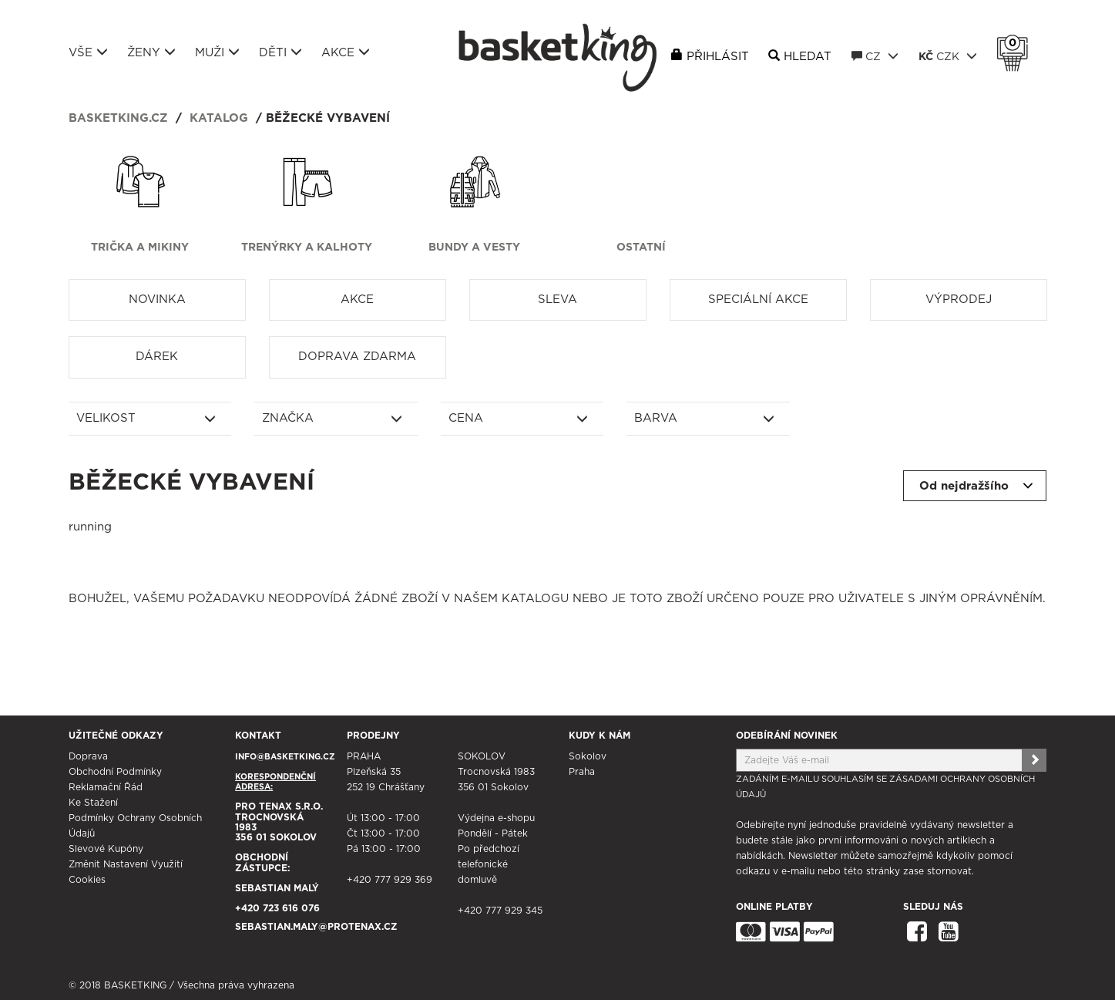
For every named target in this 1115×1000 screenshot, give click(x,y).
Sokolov (587, 756)
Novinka (157, 299)
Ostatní (641, 247)
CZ (874, 56)
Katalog (219, 118)
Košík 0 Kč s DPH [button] (1016, 43)
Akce (345, 52)
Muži (217, 52)
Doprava (88, 756)
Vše (88, 52)
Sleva (557, 299)
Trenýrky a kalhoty (306, 247)
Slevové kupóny (106, 849)
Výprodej (958, 299)
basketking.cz (118, 118)
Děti (280, 52)
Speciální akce (758, 299)
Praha (582, 771)
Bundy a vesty (474, 247)
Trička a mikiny (140, 247)
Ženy (151, 52)
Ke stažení (93, 802)
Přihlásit (718, 56)
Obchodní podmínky (115, 771)
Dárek (157, 356)
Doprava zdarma (357, 356)
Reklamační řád (106, 787)
